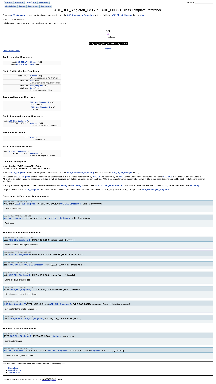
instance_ (34, 137)
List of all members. (11, 51)
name (32, 65)
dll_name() (76, 186)
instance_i (34, 123)
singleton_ (34, 154)
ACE (121, 177)
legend (108, 49)
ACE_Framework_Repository (80, 15)
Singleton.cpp (14, 370)
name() (63, 186)
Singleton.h (13, 368)
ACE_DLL (97, 177)
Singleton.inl (14, 372)
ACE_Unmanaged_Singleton (155, 190)
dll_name (33, 62)
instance (33, 76)
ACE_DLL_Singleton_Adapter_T (110, 186)
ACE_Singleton (18, 15)
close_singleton (36, 86)
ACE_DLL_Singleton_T (39, 102)
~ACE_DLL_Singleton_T (40, 107)
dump (32, 88)
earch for (191, 2)
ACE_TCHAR (21, 62)
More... (143, 15)
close (32, 81)
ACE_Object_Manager (121, 15)
